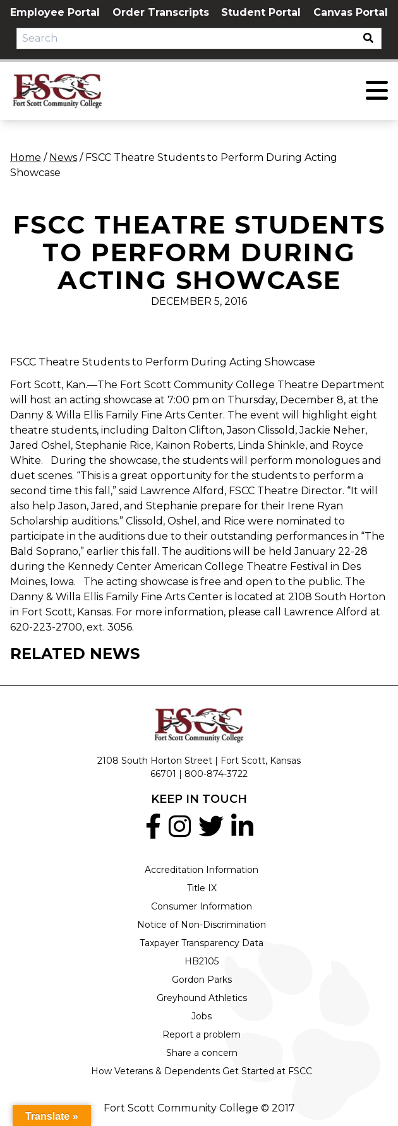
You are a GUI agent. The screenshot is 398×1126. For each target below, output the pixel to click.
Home (25, 157)
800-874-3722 (216, 773)
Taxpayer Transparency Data (201, 943)
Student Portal (261, 12)
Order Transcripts (160, 12)
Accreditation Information (201, 869)
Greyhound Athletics (202, 998)
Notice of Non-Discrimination (201, 924)
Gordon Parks (202, 979)
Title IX (202, 888)
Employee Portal (55, 12)
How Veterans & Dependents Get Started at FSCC (201, 1071)
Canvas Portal (350, 12)
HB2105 (201, 961)
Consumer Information (201, 906)
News (63, 157)
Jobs (201, 1016)
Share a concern (202, 1052)
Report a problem (201, 1034)
